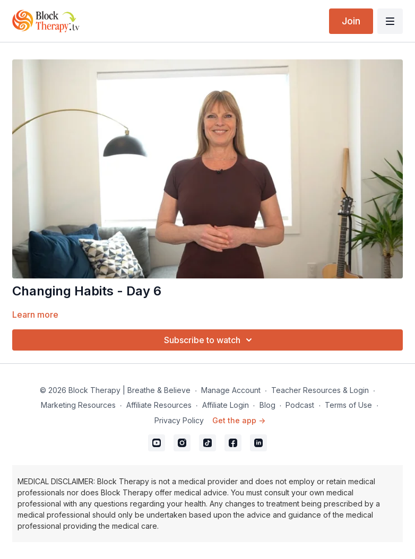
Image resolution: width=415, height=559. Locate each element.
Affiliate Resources (159, 404)
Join (351, 21)
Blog (267, 404)
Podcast (300, 404)
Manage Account (231, 390)
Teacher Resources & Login (320, 390)
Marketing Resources (78, 404)
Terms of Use (348, 404)
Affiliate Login (225, 404)
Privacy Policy (179, 420)
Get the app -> (238, 420)
